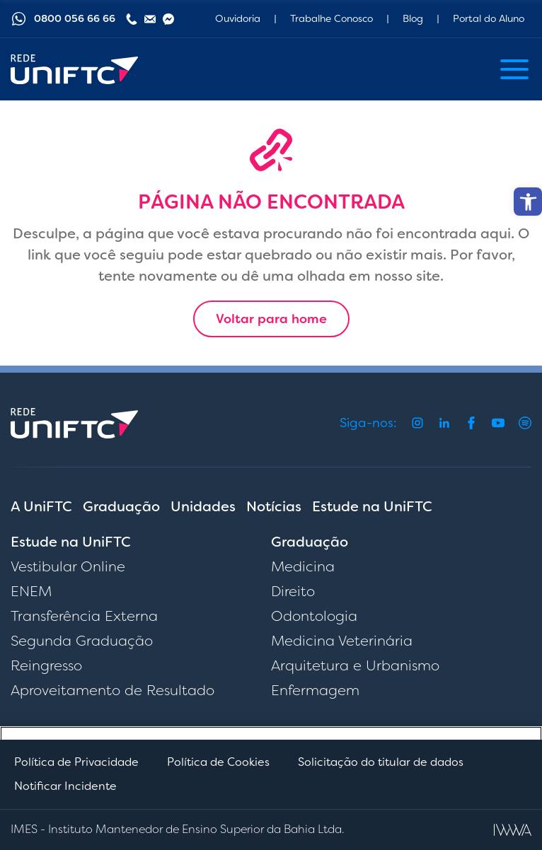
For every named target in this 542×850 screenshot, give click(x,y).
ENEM (31, 591)
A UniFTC (41, 506)
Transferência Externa (84, 616)
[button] (528, 201)
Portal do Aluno (488, 18)
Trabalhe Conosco (331, 18)
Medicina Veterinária (342, 640)
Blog (413, 18)
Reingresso (46, 665)
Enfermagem (315, 690)
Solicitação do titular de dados (380, 762)
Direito (293, 591)
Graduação (121, 506)
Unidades (203, 506)
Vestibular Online (68, 566)
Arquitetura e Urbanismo (355, 665)
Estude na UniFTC (372, 506)
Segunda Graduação (82, 640)
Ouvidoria (237, 18)
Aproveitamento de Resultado (112, 690)
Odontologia (314, 616)
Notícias (273, 506)
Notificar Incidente (65, 786)
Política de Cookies (218, 762)
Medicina (303, 566)
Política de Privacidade (76, 762)
